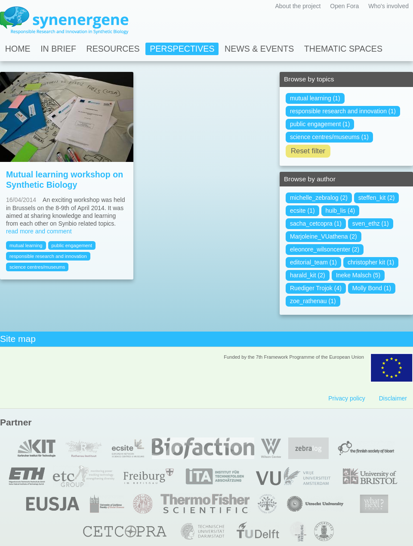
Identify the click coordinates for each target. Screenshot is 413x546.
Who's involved (388, 6)
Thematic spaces (343, 48)
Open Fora (344, 6)
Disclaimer (393, 398)
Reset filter (308, 151)
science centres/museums (37, 267)
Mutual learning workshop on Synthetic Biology (64, 179)
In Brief (58, 48)
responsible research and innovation (48, 256)
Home (18, 48)
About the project (298, 6)
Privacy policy (346, 398)
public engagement (72, 245)
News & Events (259, 48)
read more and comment (39, 231)
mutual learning (26, 245)
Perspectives (182, 48)
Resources (113, 48)
